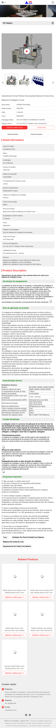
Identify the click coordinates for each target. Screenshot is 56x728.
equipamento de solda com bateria (17, 546)
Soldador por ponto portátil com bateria (28, 537)
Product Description (36, 134)
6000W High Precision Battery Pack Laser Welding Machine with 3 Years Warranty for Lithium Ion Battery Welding (41, 592)
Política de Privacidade (11, 721)
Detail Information (13, 134)
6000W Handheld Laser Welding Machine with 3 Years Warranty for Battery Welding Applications (42, 629)
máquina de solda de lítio (13, 542)
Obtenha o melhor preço (15, 127)
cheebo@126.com (11, 710)
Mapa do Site (24, 721)
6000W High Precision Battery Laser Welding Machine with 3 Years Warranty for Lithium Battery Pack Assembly (14, 592)
